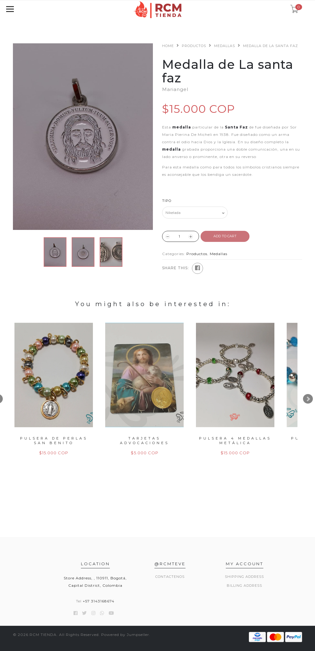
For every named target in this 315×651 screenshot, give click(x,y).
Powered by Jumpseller (125, 634)
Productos (194, 46)
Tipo (166, 201)
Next (308, 399)
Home (168, 46)
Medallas (224, 46)
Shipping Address (244, 576)
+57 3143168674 (98, 601)
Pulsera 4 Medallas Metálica (235, 440)
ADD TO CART (225, 236)
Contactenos (170, 576)
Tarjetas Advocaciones (144, 440)
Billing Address (244, 585)
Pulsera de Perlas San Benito (54, 440)
